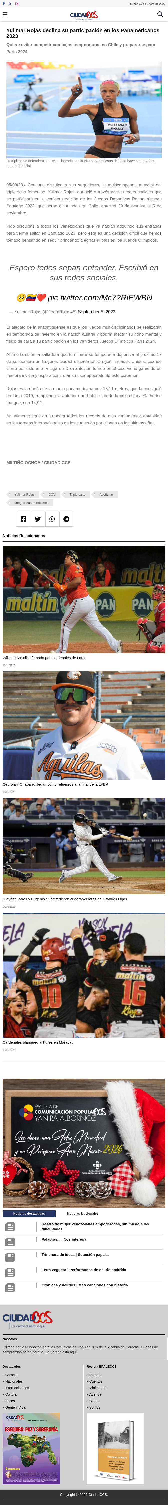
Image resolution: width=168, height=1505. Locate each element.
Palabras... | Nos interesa (64, 1239)
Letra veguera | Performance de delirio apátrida (84, 1270)
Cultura (11, 1394)
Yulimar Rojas (25, 494)
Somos (94, 1408)
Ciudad (94, 1401)
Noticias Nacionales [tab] (83, 1214)
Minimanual (98, 1388)
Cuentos (95, 1382)
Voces (10, 1401)
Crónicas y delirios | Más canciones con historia (85, 1285)
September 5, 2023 (96, 312)
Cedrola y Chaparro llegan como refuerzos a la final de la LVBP (55, 784)
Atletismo (106, 494)
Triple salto (78, 494)
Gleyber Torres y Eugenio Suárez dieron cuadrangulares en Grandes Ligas (65, 899)
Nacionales (14, 1382)
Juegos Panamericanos (32, 503)
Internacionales (17, 1388)
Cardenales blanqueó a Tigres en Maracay (38, 1042)
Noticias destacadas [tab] (29, 1214)
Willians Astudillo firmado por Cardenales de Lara (44, 658)
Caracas (11, 1375)
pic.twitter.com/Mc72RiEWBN (100, 297)
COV (52, 494)
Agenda (95, 1394)
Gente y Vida (15, 1408)
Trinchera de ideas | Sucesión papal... (75, 1254)
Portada (95, 1375)
